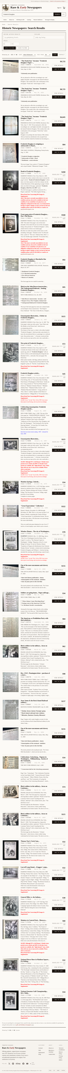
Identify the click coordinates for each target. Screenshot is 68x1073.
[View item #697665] (11, 819)
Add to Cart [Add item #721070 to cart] (59, 737)
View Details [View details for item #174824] (58, 222)
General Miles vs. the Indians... (31, 897)
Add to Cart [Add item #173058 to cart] (59, 450)
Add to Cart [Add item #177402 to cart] (59, 999)
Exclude (37, 34)
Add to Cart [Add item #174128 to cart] (59, 908)
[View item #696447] (11, 325)
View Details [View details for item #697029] (58, 650)
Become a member (51, 1051)
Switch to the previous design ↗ (58, 1)
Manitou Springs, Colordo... (30, 482)
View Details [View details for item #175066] (58, 875)
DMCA (60, 1060)
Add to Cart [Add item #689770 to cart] (59, 125)
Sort (20, 54)
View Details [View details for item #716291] (58, 761)
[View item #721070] (11, 734)
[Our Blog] (32, 1063)
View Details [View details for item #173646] (58, 849)
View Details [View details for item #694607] (58, 264)
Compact (62, 54)
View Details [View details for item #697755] (58, 93)
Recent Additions (38, 19)
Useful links (52, 1054)
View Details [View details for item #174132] (58, 351)
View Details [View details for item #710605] (58, 597)
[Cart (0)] (64, 8)
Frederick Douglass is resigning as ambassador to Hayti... (32, 145)
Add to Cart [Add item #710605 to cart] (59, 601)
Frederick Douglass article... (30, 373)
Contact (41, 1048)
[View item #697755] (11, 94)
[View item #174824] (11, 223)
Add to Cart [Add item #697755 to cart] (59, 97)
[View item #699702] (11, 296)
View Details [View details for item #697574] (58, 623)
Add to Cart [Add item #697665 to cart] (59, 822)
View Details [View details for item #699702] (58, 291)
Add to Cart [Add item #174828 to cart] (59, 384)
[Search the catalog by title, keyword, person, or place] (27, 14)
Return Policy (61, 1052)
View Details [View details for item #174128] (58, 905)
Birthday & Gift (20, 19)
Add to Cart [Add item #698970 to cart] (59, 69)
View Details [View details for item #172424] (58, 539)
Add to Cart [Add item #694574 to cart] (59, 152)
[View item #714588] (11, 412)
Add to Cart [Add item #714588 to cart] (59, 415)
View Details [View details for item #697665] (58, 818)
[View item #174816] (11, 965)
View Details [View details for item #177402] (58, 996)
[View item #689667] (11, 710)
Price (6, 41)
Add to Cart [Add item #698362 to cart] (59, 794)
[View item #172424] (11, 541)
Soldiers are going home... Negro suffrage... (35, 593)
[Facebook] (23, 1064)
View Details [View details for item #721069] (58, 570)
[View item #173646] (11, 850)
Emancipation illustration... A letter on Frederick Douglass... (34, 317)
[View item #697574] (11, 627)
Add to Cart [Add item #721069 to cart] (59, 573)
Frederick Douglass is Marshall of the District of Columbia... (33, 260)
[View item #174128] (11, 906)
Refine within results (12, 34)
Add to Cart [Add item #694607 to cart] (59, 267)
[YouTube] (27, 1064)
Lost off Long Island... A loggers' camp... (34, 867)
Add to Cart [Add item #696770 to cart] (59, 681)
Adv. (63, 14)
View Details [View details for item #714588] (58, 411)
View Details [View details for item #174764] (58, 928)
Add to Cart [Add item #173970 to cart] (59, 493)
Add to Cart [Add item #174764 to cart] (59, 931)
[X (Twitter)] (9, 1064)
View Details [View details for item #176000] (58, 179)
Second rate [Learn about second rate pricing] (55, 174)
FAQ (40, 1050)
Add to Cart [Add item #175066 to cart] (59, 878)
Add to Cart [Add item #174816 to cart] (59, 971)
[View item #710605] (11, 602)
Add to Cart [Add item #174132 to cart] (59, 354)
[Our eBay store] (18, 1064)
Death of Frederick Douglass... (31, 171)
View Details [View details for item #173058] (58, 446)
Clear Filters (22, 48)
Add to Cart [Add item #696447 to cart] (59, 324)
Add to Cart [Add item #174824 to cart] (59, 226)
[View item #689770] (11, 126)
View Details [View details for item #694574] (58, 148)
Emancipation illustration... (30, 439)
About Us (11, 19)
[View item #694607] (11, 264)
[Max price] (16, 43)
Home (5, 19)
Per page (40, 54)
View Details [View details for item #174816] (58, 967)
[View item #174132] (11, 352)
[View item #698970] (11, 66)
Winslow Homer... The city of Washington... (35, 531)
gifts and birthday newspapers (23, 1025)
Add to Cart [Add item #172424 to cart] (59, 543)
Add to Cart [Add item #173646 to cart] (59, 852)
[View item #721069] (11, 570)
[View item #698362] (11, 791)
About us (51, 1048)
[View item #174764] (11, 929)
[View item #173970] (11, 487)
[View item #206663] (11, 511)
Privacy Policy (61, 1056)
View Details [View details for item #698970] (58, 65)
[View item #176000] (11, 180)
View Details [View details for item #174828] (58, 381)
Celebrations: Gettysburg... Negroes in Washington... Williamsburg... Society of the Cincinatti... (34, 759)
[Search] (57, 14)
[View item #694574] (11, 153)
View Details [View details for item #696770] (58, 678)
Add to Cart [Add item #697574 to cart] (59, 626)
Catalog (29, 19)
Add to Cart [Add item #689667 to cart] (59, 709)
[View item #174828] (11, 382)
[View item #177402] (11, 1000)
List (55, 54)
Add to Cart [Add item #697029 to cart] (59, 654)
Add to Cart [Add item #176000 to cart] (59, 183)
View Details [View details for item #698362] (58, 791)
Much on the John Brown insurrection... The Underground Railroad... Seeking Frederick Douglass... (34, 288)
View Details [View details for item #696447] (58, 320)
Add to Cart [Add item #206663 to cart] (59, 514)
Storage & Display (49, 19)
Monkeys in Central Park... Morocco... (33, 920)
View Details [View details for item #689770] (58, 121)
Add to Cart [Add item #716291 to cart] (59, 765)
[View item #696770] (11, 682)
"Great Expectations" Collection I (32, 506)
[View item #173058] (11, 444)
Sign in (59, 8)
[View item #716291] (11, 762)
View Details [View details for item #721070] (58, 733)
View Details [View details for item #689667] (58, 705)
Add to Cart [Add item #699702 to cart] (59, 295)
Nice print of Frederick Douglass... (32, 343)
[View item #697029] (11, 651)
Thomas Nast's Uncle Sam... (30, 841)
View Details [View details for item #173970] (58, 489)
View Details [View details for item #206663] (58, 510)
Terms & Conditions (62, 1049)
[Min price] (8, 43)
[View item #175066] (11, 872)
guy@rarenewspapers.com (27, 209)
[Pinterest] (13, 1064)
